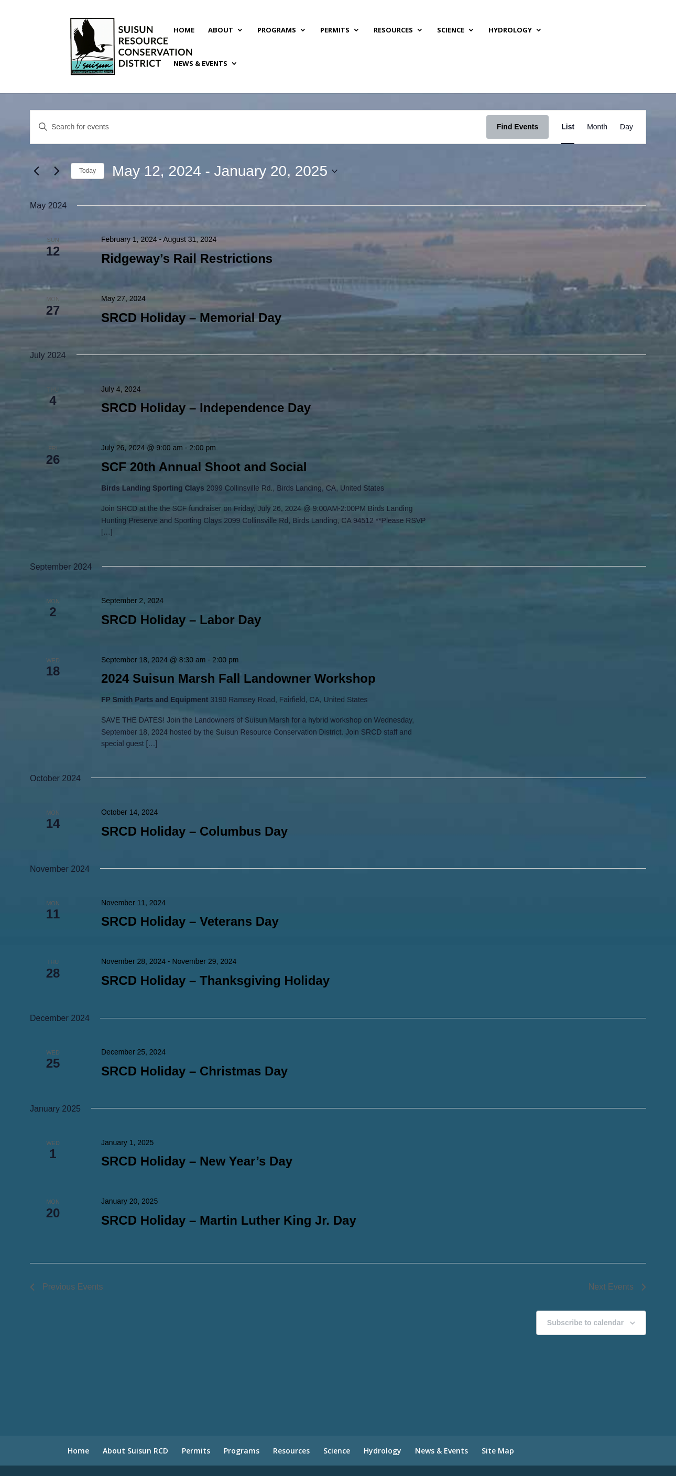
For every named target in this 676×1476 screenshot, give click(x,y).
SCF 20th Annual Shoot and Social (204, 467)
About (220, 30)
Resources (393, 30)
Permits (335, 30)
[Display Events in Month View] (597, 126)
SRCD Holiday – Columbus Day (194, 831)
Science (450, 30)
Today (87, 170)
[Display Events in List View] (567, 126)
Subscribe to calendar (585, 1322)
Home (183, 30)
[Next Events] (56, 171)
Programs (276, 30)
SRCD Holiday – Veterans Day (190, 921)
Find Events (517, 127)
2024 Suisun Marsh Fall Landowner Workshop (238, 678)
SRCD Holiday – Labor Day (181, 620)
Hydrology (510, 30)
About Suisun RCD (135, 1451)
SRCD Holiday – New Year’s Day (196, 1161)
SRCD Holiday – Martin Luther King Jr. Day (228, 1220)
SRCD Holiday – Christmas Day (194, 1071)
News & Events (200, 64)
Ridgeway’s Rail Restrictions (186, 258)
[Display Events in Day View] (626, 126)
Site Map (498, 1451)
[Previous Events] (36, 171)
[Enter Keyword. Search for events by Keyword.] (258, 126)
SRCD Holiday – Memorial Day (191, 317)
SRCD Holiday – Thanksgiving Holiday (215, 980)
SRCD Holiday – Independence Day (206, 408)
